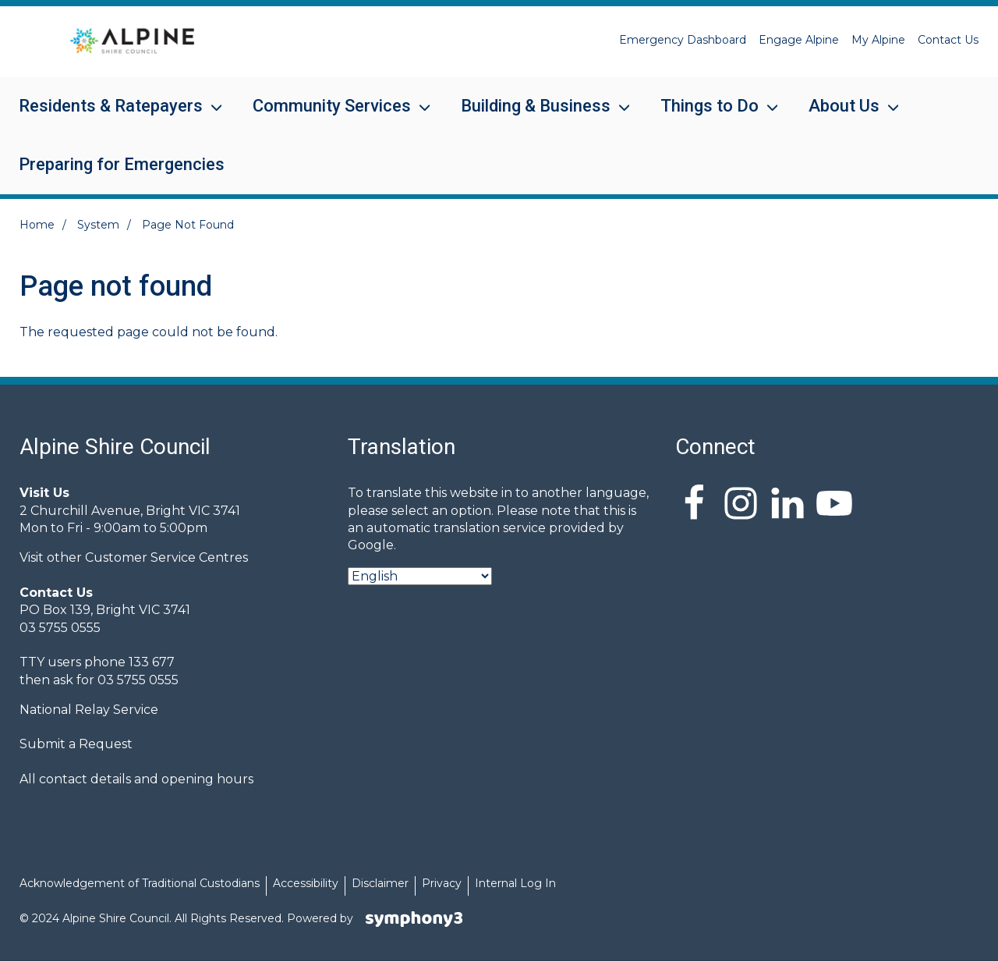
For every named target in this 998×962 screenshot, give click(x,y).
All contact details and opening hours (136, 779)
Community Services (332, 116)
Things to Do (709, 116)
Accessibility (305, 883)
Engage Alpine (799, 40)
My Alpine (878, 40)
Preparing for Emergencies (122, 164)
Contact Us (948, 40)
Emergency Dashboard (682, 40)
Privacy (442, 883)
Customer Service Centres (166, 557)
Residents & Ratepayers (110, 116)
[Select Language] (420, 576)
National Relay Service (88, 709)
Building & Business (535, 116)
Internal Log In (515, 883)
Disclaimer (380, 883)
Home (37, 225)
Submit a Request (76, 744)
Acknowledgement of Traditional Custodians (139, 883)
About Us (844, 116)
